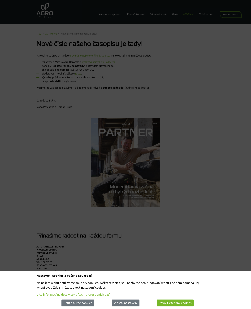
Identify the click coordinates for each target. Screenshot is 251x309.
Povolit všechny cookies (175, 303)
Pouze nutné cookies (78, 303)
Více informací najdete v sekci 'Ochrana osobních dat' (73, 294)
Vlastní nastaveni (125, 303)
